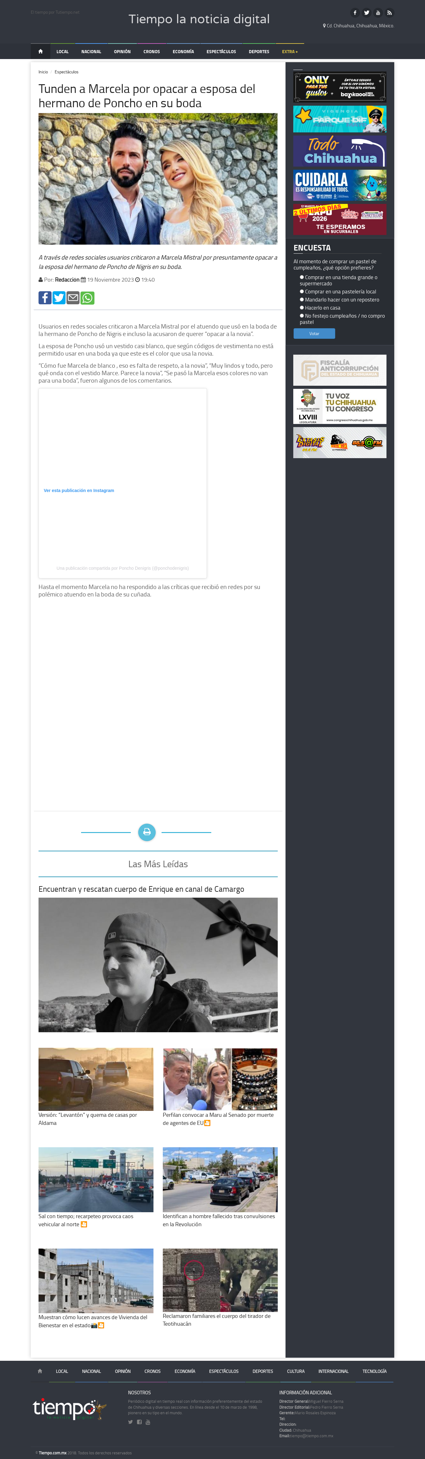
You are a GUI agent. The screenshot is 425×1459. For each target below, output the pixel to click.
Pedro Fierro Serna (311, 1407)
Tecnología (374, 1371)
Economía (183, 51)
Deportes (259, 51)
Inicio (43, 72)
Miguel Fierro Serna (311, 1401)
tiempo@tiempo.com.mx (306, 1435)
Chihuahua (295, 1430)
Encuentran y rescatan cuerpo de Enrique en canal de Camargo (141, 888)
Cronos (152, 51)
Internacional (333, 1371)
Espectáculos (221, 51)
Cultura (295, 1371)
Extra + (290, 51)
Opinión (122, 51)
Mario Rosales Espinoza (307, 1412)
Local (63, 51)
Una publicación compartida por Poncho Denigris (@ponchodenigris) (123, 568)
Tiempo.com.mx (53, 1453)
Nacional (91, 51)
